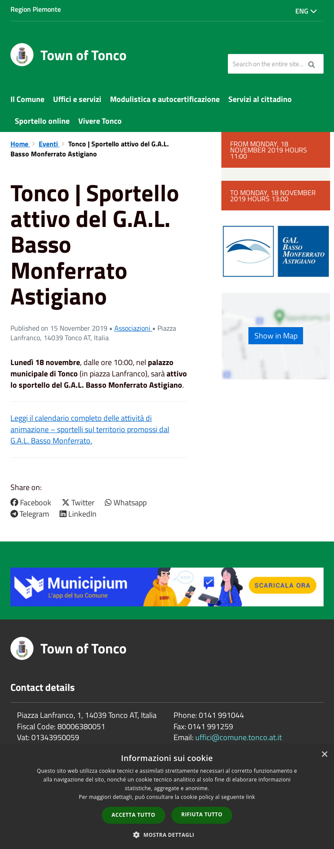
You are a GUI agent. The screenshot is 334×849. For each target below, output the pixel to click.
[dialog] (167, 797)
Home (20, 144)
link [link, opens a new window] (250, 797)
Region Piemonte (35, 9)
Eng (306, 11)
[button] (167, 834)
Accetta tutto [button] (133, 815)
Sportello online (42, 121)
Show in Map (275, 336)
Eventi (49, 144)
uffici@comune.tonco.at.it (238, 737)
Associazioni (133, 328)
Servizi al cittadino (260, 99)
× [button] (324, 754)
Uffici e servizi (77, 99)
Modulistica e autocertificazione (165, 99)
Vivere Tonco (100, 121)
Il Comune (27, 99)
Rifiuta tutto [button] (202, 814)
